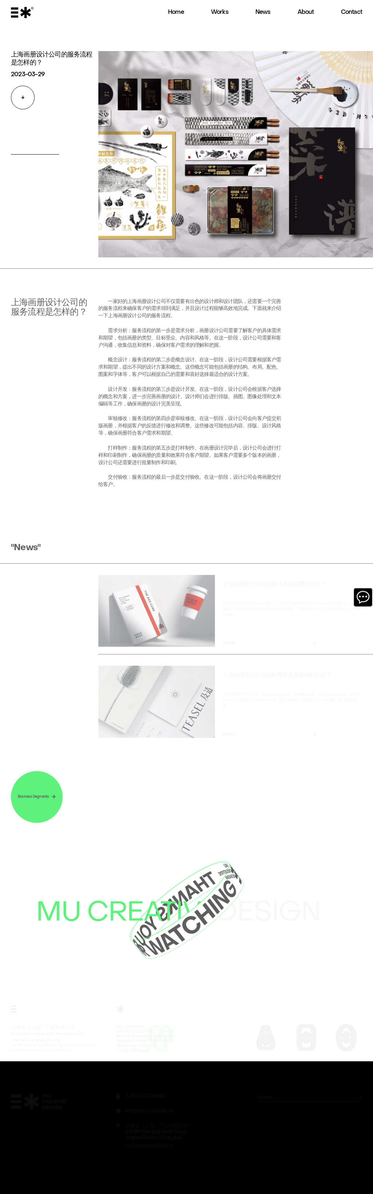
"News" (25, 554)
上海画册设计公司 (127, 322)
